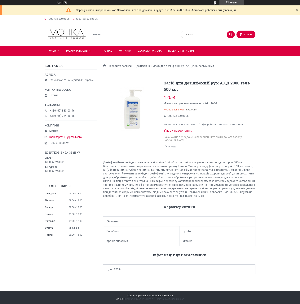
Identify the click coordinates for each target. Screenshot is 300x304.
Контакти (125, 50)
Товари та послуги (78, 50)
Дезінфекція (143, 65)
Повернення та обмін (182, 50)
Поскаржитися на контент (139, 299)
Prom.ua (168, 295)
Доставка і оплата (150, 50)
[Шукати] (231, 34)
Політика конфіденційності (169, 299)
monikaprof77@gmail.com (65, 137)
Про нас (107, 50)
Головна (53, 50)
